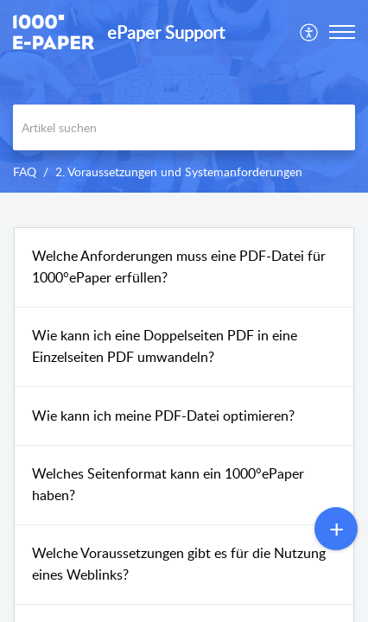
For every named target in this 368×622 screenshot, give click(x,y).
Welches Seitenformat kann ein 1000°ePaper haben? (168, 484)
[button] (309, 32)
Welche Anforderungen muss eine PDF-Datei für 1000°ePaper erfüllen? (179, 267)
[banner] (184, 96)
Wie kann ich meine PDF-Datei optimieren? (163, 415)
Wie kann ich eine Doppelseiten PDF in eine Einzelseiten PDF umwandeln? (164, 346)
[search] (184, 127)
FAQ (24, 171)
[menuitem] (309, 32)
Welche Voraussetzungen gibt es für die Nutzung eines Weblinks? (179, 564)
